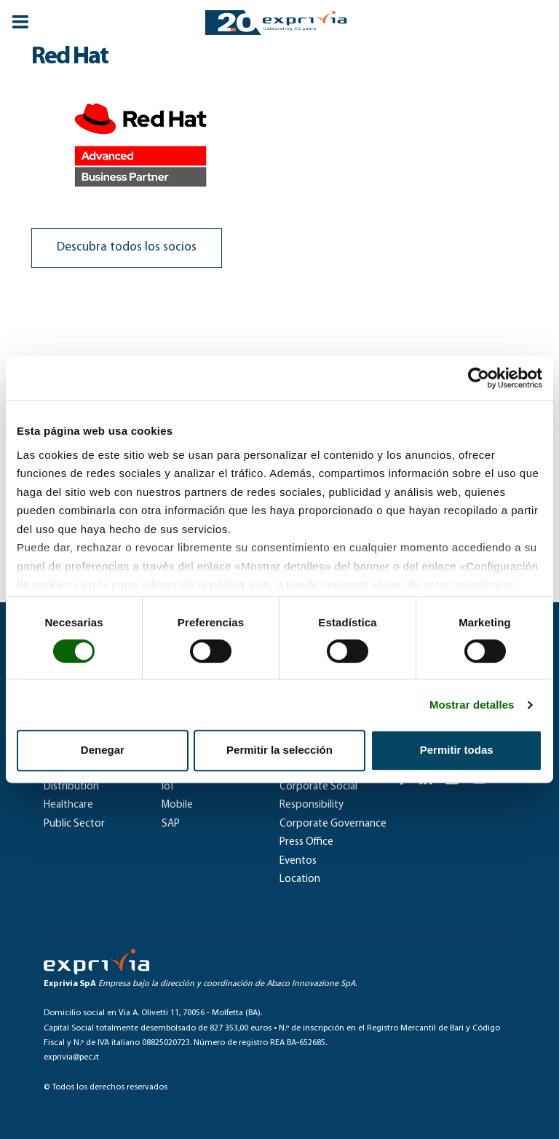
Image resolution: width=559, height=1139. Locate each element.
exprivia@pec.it (71, 1057)
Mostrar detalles (472, 704)
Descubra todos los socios (127, 247)
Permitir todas (456, 750)
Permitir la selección (279, 750)
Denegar (102, 750)
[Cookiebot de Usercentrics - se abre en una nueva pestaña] (478, 378)
